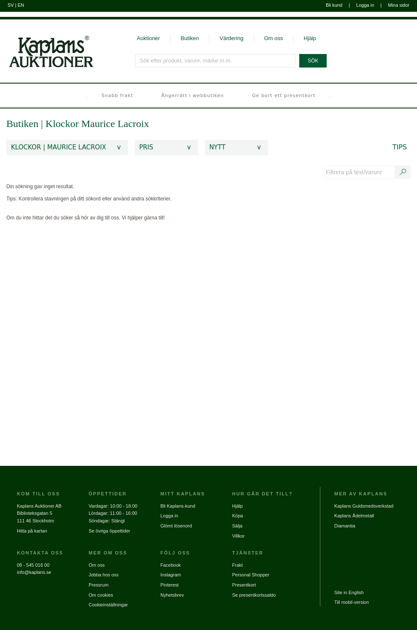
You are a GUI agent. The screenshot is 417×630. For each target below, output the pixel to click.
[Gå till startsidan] (46, 44)
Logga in (365, 5)
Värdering (231, 38)
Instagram (170, 574)
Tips (400, 147)
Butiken (190, 38)
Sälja (237, 525)
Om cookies (101, 595)
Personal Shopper (250, 574)
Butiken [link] (22, 123)
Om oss (273, 38)
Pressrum (98, 584)
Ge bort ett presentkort (283, 95)
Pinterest (169, 584)
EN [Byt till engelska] (21, 5)
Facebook (170, 565)
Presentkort (244, 584)
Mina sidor (398, 5)
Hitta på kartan (32, 530)
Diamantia (344, 525)
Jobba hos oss (104, 574)
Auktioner (148, 38)
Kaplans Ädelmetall (354, 515)
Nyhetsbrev (172, 595)
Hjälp (309, 38)
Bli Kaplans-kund (177, 505)
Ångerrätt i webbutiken (192, 95)
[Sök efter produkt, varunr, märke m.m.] (215, 60)
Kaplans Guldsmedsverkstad (363, 505)
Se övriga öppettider (109, 530)
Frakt (237, 565)
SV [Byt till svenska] (11, 5)
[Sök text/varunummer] (403, 172)
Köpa (237, 515)
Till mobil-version (351, 602)
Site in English (349, 592)
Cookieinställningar (108, 604)
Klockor (63, 123)
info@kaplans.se (34, 572)
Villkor (238, 535)
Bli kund (334, 5)
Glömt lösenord (176, 525)
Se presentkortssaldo (254, 595)
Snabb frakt (117, 95)
